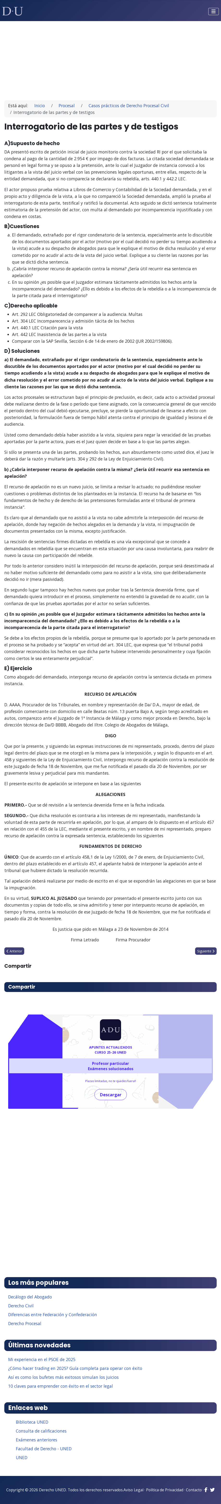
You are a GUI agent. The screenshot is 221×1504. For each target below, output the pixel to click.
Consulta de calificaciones (41, 1431)
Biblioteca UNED (32, 1422)
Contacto (194, 1489)
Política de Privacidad (164, 1489)
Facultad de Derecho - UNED (44, 1448)
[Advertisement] (110, 58)
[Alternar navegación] (213, 11)
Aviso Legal (133, 1489)
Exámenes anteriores (36, 1440)
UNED (21, 1457)
